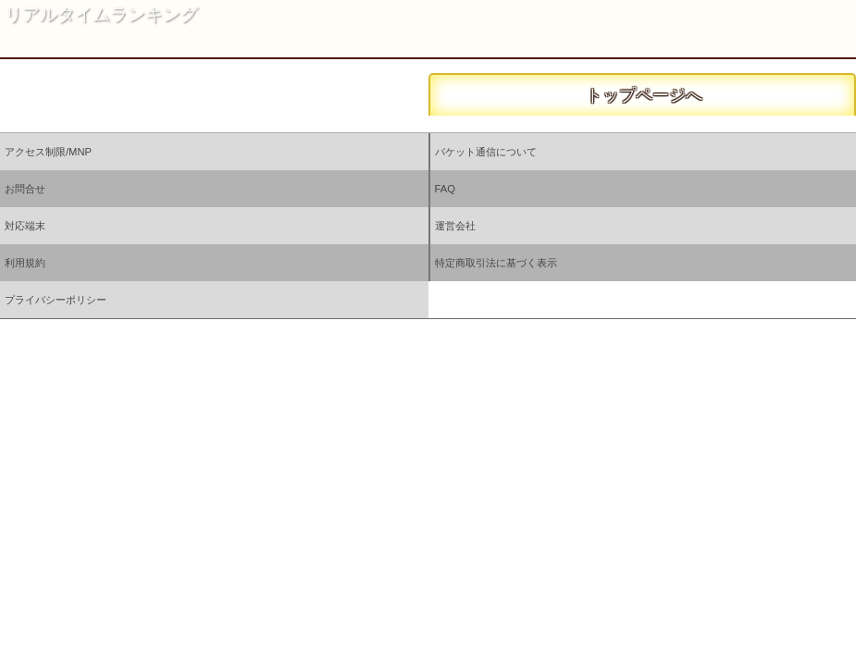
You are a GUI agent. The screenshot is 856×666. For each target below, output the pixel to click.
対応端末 (25, 225)
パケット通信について (486, 151)
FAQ (445, 188)
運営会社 (455, 225)
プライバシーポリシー (55, 299)
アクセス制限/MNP (48, 151)
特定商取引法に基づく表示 (496, 262)
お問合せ (25, 188)
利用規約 (25, 262)
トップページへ (641, 95)
